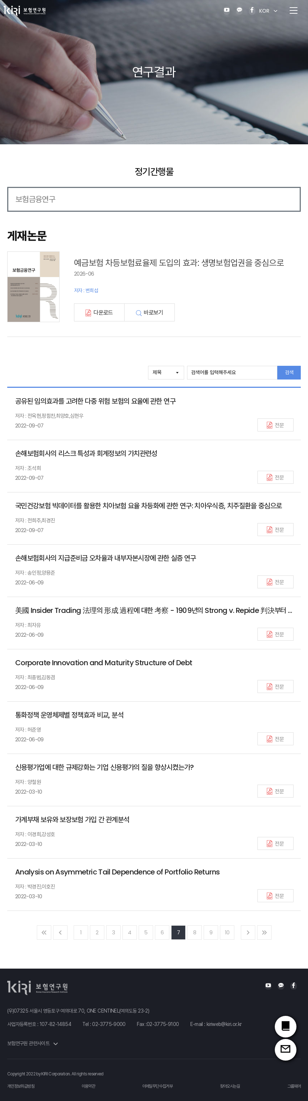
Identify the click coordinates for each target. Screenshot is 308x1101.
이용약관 (88, 1086)
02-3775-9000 (108, 1024)
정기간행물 (154, 171)
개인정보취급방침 (20, 1086)
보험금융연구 (35, 199)
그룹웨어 (294, 1086)
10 (227, 932)
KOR (264, 10)
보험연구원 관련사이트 (32, 1043)
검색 (289, 372)
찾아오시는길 (230, 1086)
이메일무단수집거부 (157, 1086)
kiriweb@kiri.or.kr (224, 1024)
